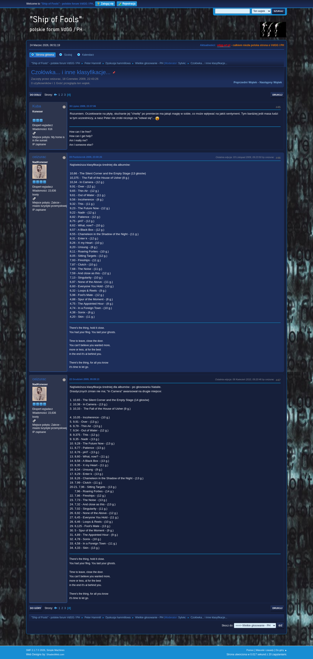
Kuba (36, 106)
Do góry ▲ (281, 650)
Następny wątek (271, 82)
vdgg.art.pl (223, 45)
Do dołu (35, 94)
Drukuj (277, 94)
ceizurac (39, 157)
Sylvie (181, 63)
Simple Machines (55, 650)
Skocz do (227, 625)
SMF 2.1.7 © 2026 (35, 650)
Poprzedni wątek (245, 82)
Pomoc (250, 650)
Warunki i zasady (265, 650)
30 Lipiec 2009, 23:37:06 (82, 106)
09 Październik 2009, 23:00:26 (85, 157)
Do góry (35, 608)
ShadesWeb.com (55, 654)
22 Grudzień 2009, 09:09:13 (84, 379)
